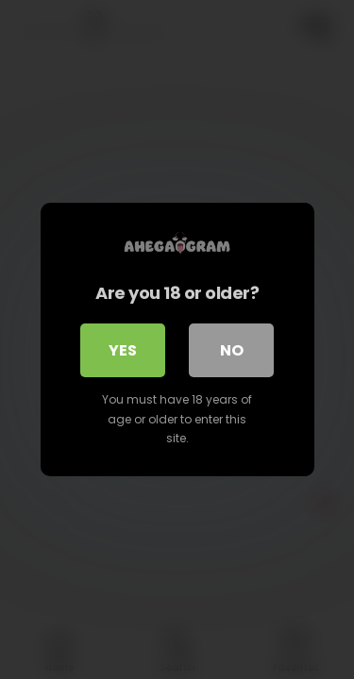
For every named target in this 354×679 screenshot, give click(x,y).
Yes (123, 350)
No (232, 350)
